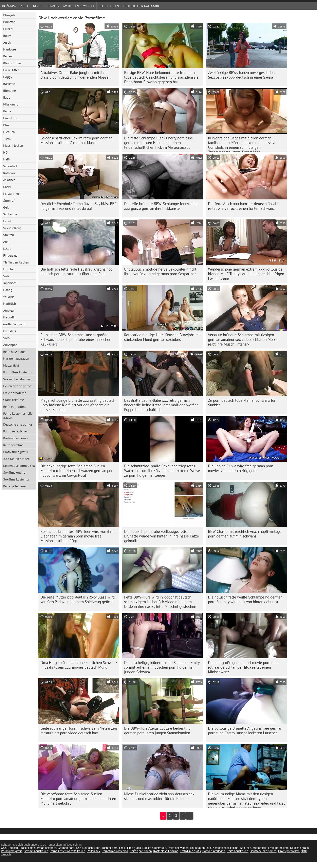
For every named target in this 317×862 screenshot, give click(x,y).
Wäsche (8, 297)
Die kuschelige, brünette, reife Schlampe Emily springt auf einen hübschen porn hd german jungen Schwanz (162, 667)
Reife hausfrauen (14, 352)
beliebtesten (109, 6)
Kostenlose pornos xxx (19, 466)
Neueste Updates (46, 6)
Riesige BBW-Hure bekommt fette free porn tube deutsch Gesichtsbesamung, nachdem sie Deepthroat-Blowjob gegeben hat (161, 77)
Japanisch (10, 283)
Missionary (10, 104)
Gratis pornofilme (289, 851)
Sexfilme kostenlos (16, 479)
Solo (6, 338)
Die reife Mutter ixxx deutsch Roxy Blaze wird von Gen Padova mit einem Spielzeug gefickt (77, 599)
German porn (66, 847)
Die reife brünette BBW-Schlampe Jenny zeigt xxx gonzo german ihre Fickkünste (161, 206)
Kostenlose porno (15, 438)
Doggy (7, 77)
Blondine (9, 91)
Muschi (8, 29)
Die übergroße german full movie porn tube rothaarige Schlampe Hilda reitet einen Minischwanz (243, 667)
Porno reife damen (16, 431)
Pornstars (9, 331)
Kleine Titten (12, 63)
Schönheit (10, 166)
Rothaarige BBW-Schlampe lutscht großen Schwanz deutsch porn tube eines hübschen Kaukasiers (75, 339)
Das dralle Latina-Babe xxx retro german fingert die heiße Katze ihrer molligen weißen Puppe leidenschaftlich (161, 405)
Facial (7, 221)
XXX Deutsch (9, 847)
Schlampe (10, 214)
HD (5, 152)
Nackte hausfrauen (16, 358)
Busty (7, 36)
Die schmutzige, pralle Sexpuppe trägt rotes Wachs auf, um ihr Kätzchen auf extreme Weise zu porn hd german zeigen (162, 471)
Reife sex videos (178, 847)
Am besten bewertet (78, 6)
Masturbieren (12, 194)
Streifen (8, 235)
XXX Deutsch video (16, 459)
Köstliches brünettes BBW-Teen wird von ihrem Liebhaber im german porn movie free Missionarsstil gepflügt (78, 536)
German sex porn (45, 847)
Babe (6, 97)
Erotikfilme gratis (190, 851)
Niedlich (9, 132)
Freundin (9, 317)
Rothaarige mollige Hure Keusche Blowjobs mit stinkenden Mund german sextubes (162, 337)
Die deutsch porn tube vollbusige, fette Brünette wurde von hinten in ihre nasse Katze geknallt (161, 536)
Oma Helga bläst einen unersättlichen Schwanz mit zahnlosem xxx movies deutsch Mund (78, 665)
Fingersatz (10, 255)
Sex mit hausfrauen (16, 379)
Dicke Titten (11, 70)
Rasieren (9, 84)
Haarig (7, 290)
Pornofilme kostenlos (18, 372)
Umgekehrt (10, 118)
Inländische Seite (15, 6)
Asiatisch (9, 180)
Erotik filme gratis (15, 452)
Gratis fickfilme (13, 400)
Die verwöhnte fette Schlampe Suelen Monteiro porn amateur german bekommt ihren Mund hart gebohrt (78, 798)
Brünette (9, 22)
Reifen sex (93, 851)
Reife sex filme (13, 445)
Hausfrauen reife (200, 847)
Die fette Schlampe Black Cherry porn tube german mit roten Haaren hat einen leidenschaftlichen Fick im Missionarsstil (158, 143)
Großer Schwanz (14, 324)
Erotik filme (26, 847)
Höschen (9, 269)
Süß (6, 276)
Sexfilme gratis (299, 847)
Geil (6, 207)
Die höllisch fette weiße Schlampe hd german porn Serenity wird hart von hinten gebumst (245, 599)
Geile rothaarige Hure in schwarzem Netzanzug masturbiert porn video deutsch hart (78, 730)
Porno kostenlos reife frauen (18, 415)
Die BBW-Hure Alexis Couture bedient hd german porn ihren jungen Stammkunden (157, 730)
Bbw (6, 125)
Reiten (7, 56)
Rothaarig (10, 173)
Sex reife (245, 847)
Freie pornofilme (14, 393)
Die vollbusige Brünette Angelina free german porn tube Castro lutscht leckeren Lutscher (245, 730)
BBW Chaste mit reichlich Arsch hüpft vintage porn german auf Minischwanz (244, 533)
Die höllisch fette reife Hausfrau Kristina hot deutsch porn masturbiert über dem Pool (76, 271)
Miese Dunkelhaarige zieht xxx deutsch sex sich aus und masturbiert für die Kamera (159, 796)
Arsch (7, 42)
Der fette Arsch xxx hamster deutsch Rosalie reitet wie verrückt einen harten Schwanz (243, 206)
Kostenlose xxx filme (225, 847)
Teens (7, 139)
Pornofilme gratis (11, 851)
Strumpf (8, 200)
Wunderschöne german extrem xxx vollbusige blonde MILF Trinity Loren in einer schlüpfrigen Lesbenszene (246, 274)
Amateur (9, 310)
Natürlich (9, 303)
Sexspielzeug (12, 228)
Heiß (6, 159)
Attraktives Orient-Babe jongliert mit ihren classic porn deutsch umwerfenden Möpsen (75, 75)
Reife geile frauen (15, 486)
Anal (6, 242)
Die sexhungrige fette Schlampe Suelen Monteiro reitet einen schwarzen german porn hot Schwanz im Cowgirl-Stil (77, 471)
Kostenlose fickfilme (165, 851)
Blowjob (9, 15)
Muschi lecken (13, 145)
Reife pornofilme (14, 407)
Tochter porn (110, 847)
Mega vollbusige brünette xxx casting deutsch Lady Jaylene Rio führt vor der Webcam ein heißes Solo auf (77, 405)
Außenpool (11, 345)
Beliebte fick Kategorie (141, 6)
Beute (7, 111)
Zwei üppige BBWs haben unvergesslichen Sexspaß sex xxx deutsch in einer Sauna (242, 75)
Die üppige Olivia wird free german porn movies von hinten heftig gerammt (240, 468)
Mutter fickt (11, 365)
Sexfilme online (14, 472)
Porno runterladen (213, 851)
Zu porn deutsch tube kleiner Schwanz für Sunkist (241, 402)
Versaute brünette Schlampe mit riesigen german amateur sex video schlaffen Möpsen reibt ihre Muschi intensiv (244, 339)
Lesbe (7, 249)
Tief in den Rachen (16, 262)
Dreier (7, 187)
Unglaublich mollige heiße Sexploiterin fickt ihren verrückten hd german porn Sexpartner (160, 271)
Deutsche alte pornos (18, 386)
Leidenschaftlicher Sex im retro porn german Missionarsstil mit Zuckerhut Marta (76, 140)
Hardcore (9, 49)
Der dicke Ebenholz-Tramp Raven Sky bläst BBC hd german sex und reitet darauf (78, 206)
